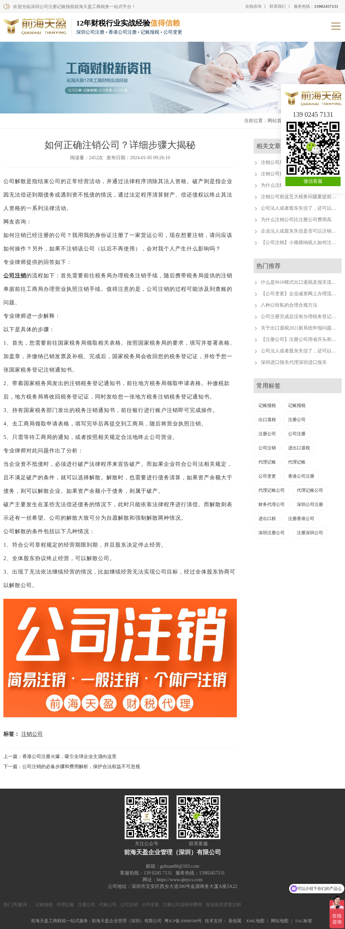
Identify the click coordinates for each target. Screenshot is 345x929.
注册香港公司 (301, 518)
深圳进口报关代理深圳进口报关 (294, 362)
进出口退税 (299, 447)
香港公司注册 (301, 476)
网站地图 (279, 920)
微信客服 (313, 181)
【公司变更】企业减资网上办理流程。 (301, 293)
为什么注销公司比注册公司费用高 (296, 219)
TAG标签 (303, 920)
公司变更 (267, 476)
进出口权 (267, 518)
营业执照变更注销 (223, 904)
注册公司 (297, 419)
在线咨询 (253, 6)
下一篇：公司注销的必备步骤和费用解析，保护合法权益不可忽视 (71, 766)
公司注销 (14, 275)
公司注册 (297, 433)
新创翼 (235, 920)
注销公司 (32, 734)
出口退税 (267, 419)
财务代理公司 (271, 504)
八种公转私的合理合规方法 (289, 305)
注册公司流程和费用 (182, 904)
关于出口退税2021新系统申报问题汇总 (301, 328)
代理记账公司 (271, 490)
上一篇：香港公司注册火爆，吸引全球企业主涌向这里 (60, 756)
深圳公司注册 (310, 504)
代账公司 (108, 904)
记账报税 (267, 405)
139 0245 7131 (313, 114)
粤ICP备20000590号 (183, 920)
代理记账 (267, 461)
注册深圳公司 (310, 532)
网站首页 (277, 120)
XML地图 (255, 920)
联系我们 (278, 6)
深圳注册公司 (271, 532)
